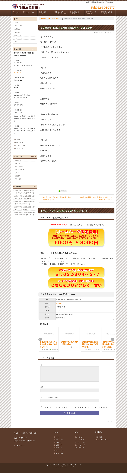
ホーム (17, 12)
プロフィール (93, 12)
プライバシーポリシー (21, 146)
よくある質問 (19, 166)
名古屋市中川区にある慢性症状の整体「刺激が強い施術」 (110, 344)
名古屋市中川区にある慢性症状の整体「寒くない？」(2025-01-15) (24, 203)
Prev (40, 339)
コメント (43, 365)
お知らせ (17, 163)
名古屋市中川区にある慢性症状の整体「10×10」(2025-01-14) (24, 208)
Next (112, 339)
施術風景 (46, 12)
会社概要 (17, 139)
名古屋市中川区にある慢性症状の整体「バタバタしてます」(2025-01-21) (24, 192)
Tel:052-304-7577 (103, 7)
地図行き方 (77, 12)
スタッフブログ (53, 18)
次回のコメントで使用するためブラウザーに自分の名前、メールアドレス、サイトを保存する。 (77, 410)
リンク (17, 173)
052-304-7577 (60, 303)
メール (42, 400)
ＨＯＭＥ (17, 23)
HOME (43, 18)
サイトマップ (19, 149)
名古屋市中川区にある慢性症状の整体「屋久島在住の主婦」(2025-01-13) (24, 213)
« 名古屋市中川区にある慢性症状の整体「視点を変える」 (56, 198)
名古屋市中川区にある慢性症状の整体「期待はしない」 (48, 344)
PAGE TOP (109, 423)
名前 (42, 389)
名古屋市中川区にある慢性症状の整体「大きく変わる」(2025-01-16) (24, 197)
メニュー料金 (30, 12)
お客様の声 (61, 12)
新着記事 (17, 176)
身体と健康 (18, 179)
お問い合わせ (108, 12)
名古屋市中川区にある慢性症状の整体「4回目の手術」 (90, 344)
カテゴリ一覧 (79, 450)
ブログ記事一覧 (80, 447)
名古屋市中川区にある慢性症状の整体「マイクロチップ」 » (95, 198)
